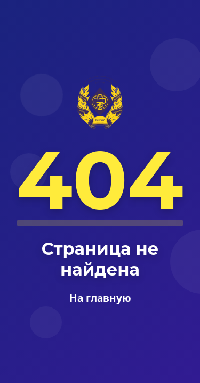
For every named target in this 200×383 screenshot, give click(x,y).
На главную (100, 297)
